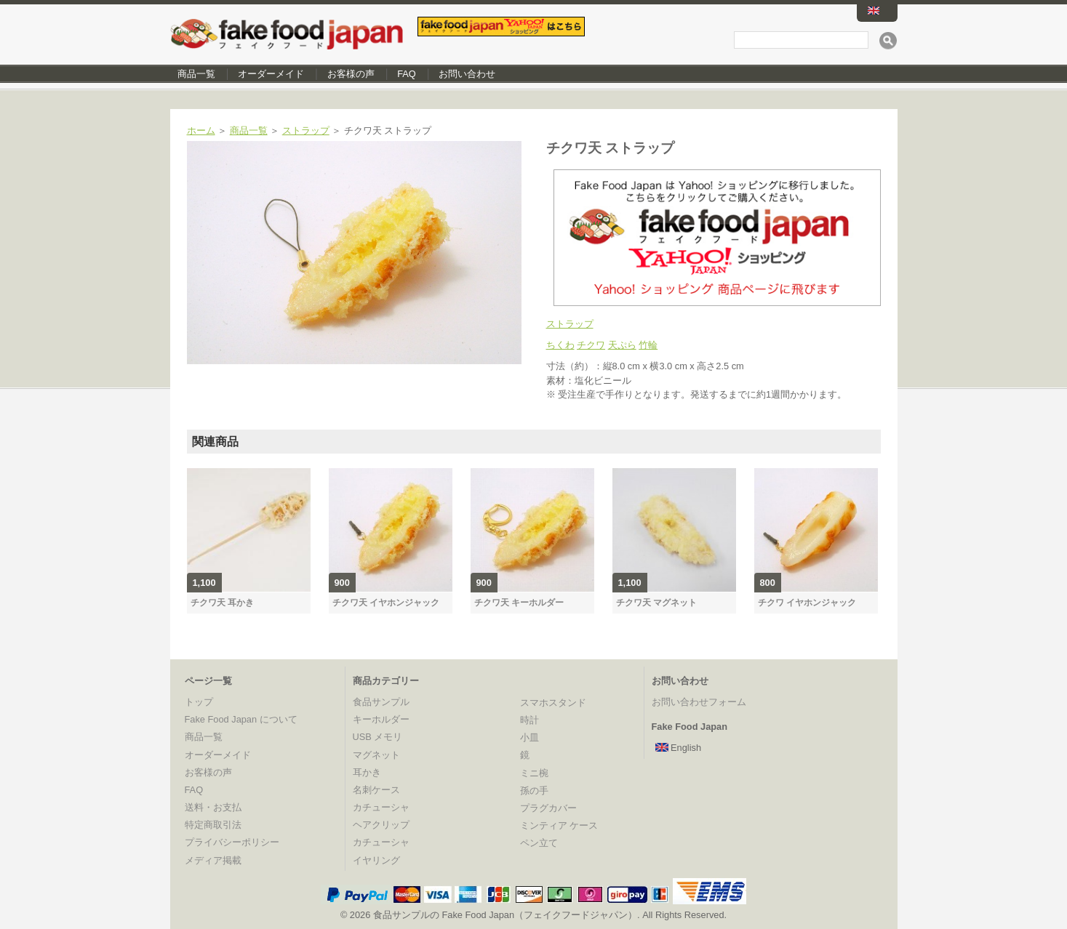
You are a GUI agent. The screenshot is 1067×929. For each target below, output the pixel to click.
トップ (199, 701)
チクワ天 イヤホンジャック (385, 603)
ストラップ (305, 130)
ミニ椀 (534, 773)
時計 (529, 720)
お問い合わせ (467, 73)
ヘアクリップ (381, 824)
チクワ (591, 344)
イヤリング (376, 860)
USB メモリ (378, 736)
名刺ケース (376, 789)
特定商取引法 (213, 824)
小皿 (529, 737)
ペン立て (539, 842)
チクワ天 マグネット (656, 603)
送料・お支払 (213, 807)
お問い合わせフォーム (699, 701)
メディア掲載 (213, 860)
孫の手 (534, 790)
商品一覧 (196, 73)
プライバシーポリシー (232, 842)
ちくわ (560, 344)
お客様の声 (351, 73)
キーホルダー (381, 719)
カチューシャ (381, 807)
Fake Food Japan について (241, 719)
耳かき (367, 772)
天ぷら (622, 344)
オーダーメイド (271, 73)
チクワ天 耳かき (222, 603)
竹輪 (648, 344)
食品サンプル (381, 701)
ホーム (201, 130)
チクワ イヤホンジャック (807, 603)
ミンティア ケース (559, 825)
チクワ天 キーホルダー (519, 603)
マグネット (376, 754)
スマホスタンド (553, 702)
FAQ (406, 73)
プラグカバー (548, 808)
